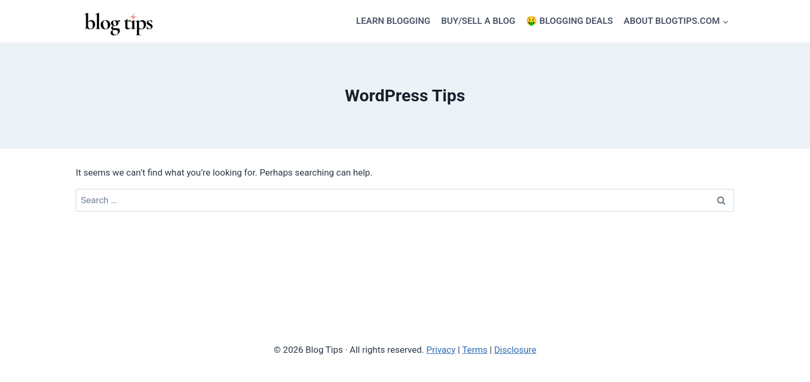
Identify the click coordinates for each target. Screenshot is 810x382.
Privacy (440, 349)
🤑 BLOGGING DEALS (569, 20)
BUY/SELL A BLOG (478, 20)
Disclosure (515, 349)
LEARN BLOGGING (393, 20)
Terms (475, 349)
